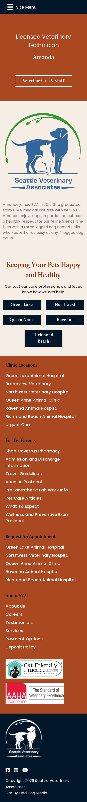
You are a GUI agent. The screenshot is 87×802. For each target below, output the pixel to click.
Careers (14, 614)
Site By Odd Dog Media (26, 793)
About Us (15, 606)
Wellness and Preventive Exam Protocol (37, 517)
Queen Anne (22, 320)
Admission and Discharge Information (33, 462)
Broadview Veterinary (28, 384)
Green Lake (22, 305)
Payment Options (24, 639)
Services (14, 631)
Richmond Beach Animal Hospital (41, 416)
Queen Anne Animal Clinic (33, 400)
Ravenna (65, 320)
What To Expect (22, 506)
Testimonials (19, 622)
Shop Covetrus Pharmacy (33, 451)
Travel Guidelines (24, 473)
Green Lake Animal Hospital (35, 375)
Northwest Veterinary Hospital (38, 392)
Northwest (65, 305)
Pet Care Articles (24, 498)
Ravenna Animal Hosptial (32, 571)
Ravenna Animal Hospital (32, 408)
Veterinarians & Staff (43, 81)
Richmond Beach (43, 338)
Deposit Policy (20, 647)
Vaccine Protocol (24, 482)
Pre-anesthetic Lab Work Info (37, 490)
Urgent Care (19, 424)
